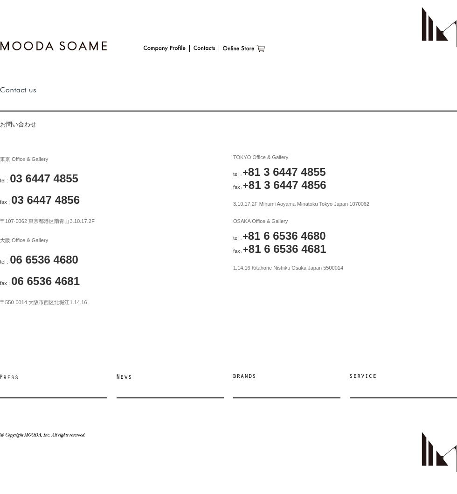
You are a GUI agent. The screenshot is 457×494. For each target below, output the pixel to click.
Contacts (204, 48)
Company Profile (165, 48)
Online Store (244, 48)
